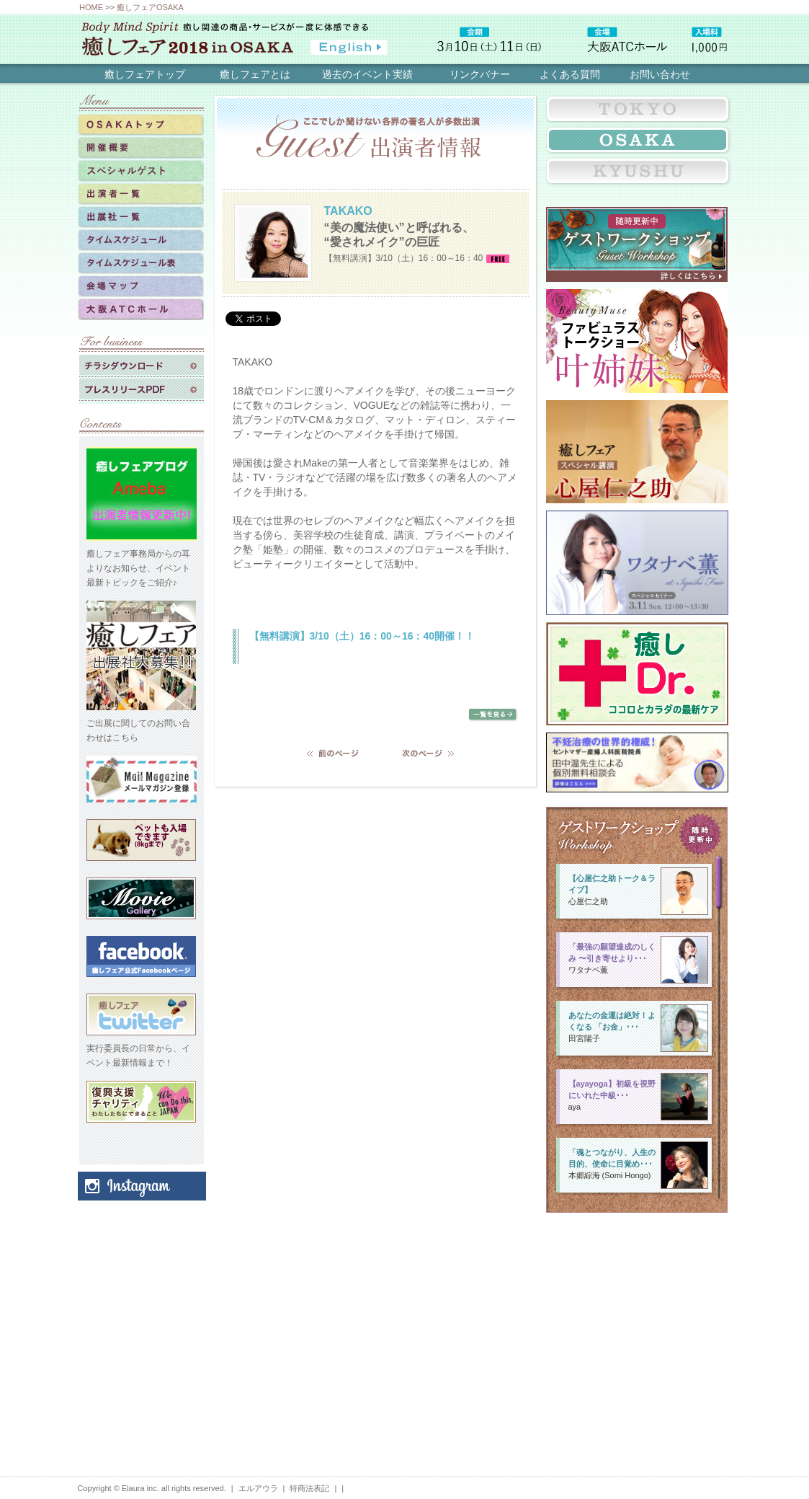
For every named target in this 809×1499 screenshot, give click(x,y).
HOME (91, 7)
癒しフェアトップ (144, 74)
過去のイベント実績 (367, 74)
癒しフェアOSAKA (150, 7)
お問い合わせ (660, 74)
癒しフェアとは (255, 74)
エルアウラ (258, 1488)
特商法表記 (309, 1488)
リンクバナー (480, 74)
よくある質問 (570, 74)
